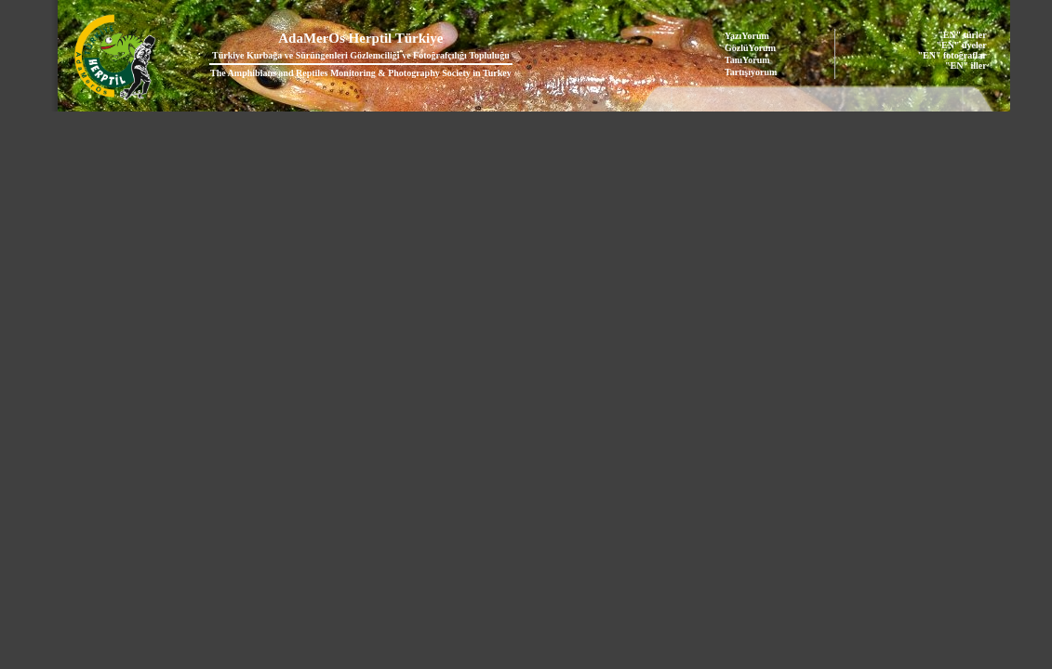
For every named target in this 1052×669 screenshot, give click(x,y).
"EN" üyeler (962, 45)
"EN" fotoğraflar (952, 55)
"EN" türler (962, 35)
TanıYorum (747, 60)
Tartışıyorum (751, 72)
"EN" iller (966, 65)
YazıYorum (747, 36)
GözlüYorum (750, 48)
